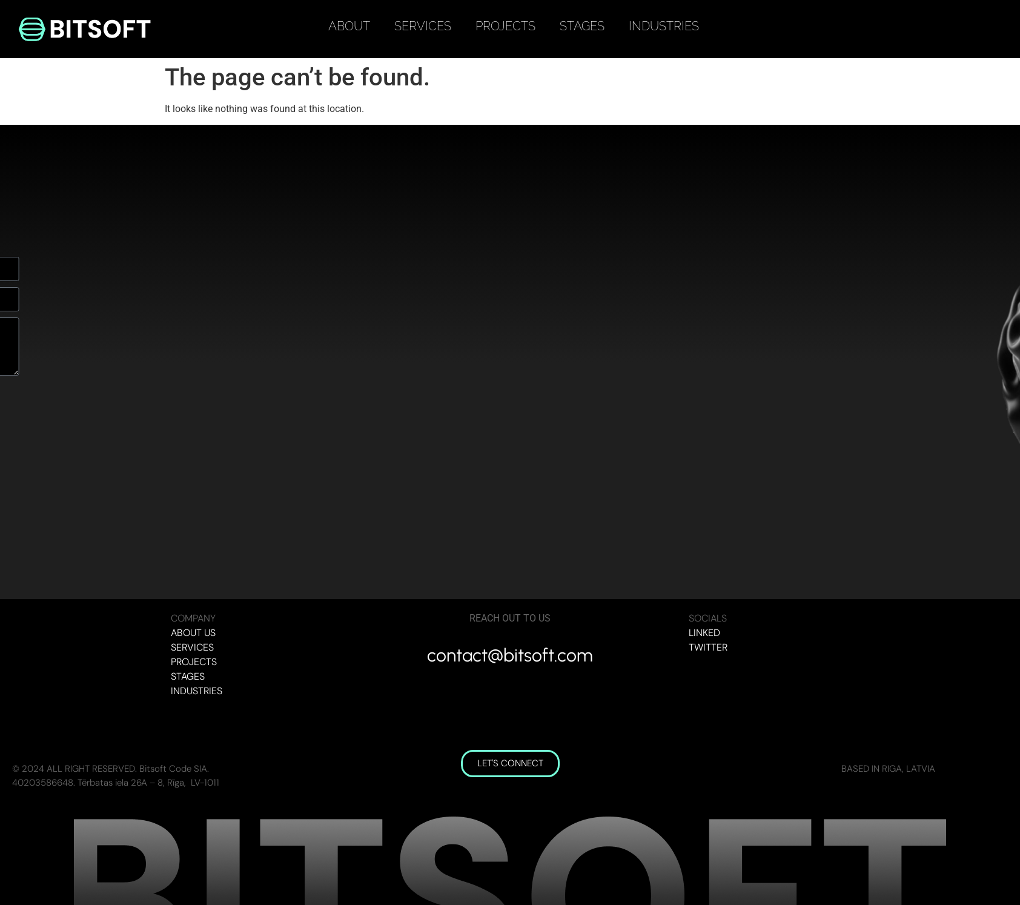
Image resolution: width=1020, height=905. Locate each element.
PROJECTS (505, 26)
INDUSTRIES (664, 26)
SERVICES (422, 26)
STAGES (582, 26)
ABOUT (349, 26)
